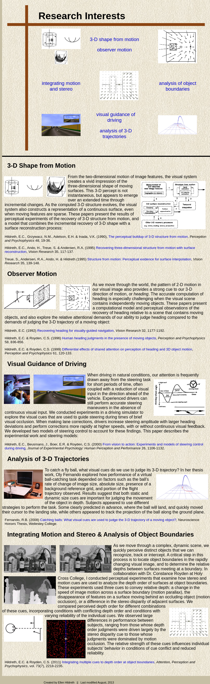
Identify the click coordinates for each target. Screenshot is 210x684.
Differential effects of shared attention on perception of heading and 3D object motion (127, 349)
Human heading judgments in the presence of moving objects (109, 338)
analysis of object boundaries (177, 86)
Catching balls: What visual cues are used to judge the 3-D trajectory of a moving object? (108, 520)
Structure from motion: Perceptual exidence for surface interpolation (139, 259)
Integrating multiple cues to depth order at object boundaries (108, 662)
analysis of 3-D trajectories (116, 133)
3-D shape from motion (114, 39)
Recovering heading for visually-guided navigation (75, 331)
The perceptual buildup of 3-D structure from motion (148, 237)
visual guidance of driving (115, 117)
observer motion (114, 49)
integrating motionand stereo (61, 86)
